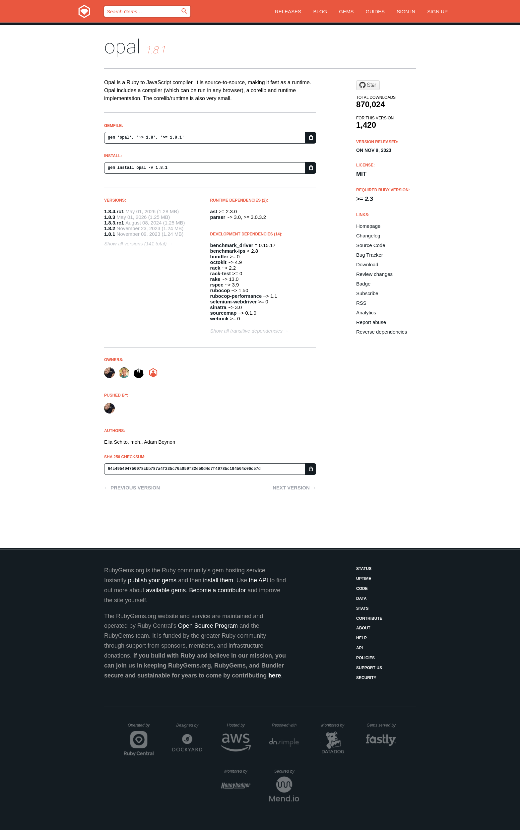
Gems (346, 11)
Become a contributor (217, 590)
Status (363, 568)
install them (218, 580)
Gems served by (381, 725)
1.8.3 (109, 217)
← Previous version (132, 487)
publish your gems (152, 580)
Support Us (369, 668)
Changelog (368, 235)
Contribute (369, 618)
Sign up (437, 11)
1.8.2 (109, 228)
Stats (362, 608)
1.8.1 (109, 234)
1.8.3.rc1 (114, 222)
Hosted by (239, 725)
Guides (375, 11)
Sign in (406, 11)
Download (367, 264)
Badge (363, 284)
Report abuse (371, 322)
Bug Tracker (369, 255)
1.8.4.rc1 (114, 211)
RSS (361, 303)
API (359, 648)
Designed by (189, 725)
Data (361, 598)
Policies (365, 658)
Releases (288, 11)
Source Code (370, 245)
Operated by (141, 727)
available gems (166, 590)
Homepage (368, 226)
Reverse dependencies (381, 332)
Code (362, 588)
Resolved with (285, 725)
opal (122, 46)
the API (258, 580)
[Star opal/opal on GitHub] (368, 85)
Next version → (294, 487)
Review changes (374, 274)
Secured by (286, 771)
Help (361, 638)
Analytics (366, 312)
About (363, 628)
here (274, 675)
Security (366, 677)
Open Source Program (208, 625)
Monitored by (334, 725)
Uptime (363, 578)
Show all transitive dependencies (246, 331)
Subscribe (367, 293)
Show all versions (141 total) (135, 243)
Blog (320, 11)
